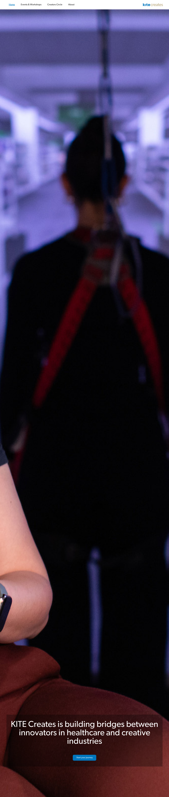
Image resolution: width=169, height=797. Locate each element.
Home (12, 5)
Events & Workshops (31, 5)
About (71, 5)
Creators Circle (54, 5)
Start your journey (84, 758)
